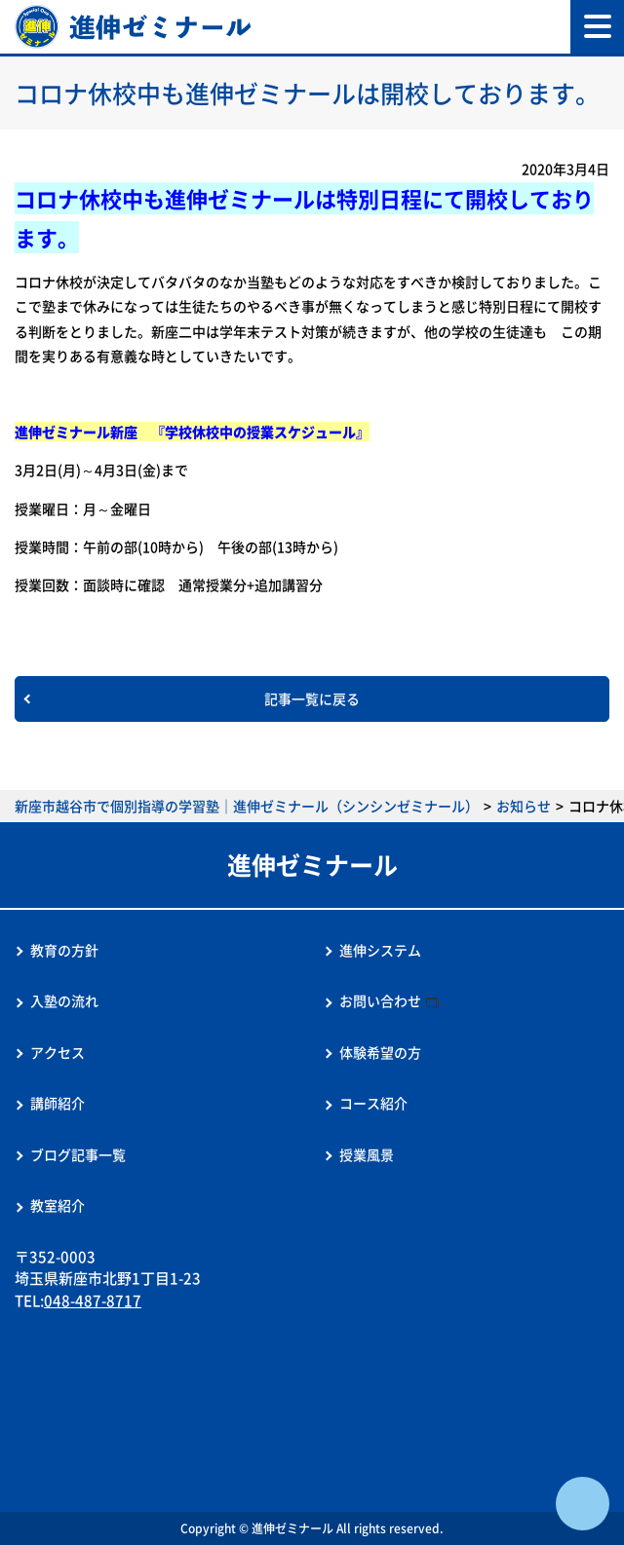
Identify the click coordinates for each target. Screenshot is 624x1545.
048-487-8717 (92, 1300)
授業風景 (366, 1154)
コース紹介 (373, 1102)
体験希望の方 (380, 1052)
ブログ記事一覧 (78, 1154)
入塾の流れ (64, 1000)
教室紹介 (57, 1205)
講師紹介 (57, 1102)
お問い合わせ (380, 1000)
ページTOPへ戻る (582, 1503)
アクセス (57, 1052)
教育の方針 (64, 950)
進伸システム (380, 950)
